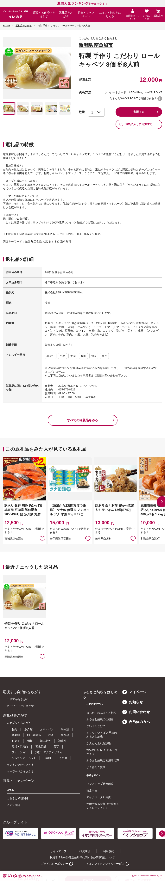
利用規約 (108, 851)
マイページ (134, 692)
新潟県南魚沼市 (13, 656)
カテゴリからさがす (19, 722)
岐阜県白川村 (103, 538)
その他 (63, 758)
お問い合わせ (136, 712)
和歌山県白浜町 (150, 538)
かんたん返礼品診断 (98, 743)
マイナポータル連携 (98, 797)
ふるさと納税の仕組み (100, 719)
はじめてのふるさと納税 (101, 712)
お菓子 (16, 740)
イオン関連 (13, 805)
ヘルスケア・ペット (24, 758)
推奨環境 (84, 851)
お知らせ (132, 702)
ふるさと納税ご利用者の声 (102, 760)
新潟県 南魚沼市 (96, 45)
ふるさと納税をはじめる (110, 14)
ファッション (20, 752)
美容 (56, 746)
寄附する (138, 111)
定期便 (47, 758)
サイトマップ (58, 851)
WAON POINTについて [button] (159, 98)
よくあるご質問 (95, 767)
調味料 (62, 740)
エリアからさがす (18, 699)
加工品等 (45, 740)
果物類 (65, 729)
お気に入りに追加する (135, 124)
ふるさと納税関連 (18, 798)
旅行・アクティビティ (48, 752)
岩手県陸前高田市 (61, 538)
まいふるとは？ (95, 726)
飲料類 (65, 735)
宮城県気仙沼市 (13, 538)
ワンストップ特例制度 (100, 783)
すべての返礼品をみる (82, 420)
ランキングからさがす (20, 764)
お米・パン (47, 729)
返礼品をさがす (66, 14)
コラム (10, 789)
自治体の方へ (136, 722)
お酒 (51, 735)
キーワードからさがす (20, 705)
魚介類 (28, 729)
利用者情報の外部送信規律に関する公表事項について (82, 857)
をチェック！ (81, 3)
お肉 (14, 729)
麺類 (30, 740)
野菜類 (16, 735)
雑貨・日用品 (20, 746)
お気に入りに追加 (42, 538)
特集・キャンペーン (86, 14)
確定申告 (91, 790)
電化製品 (40, 746)
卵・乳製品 (34, 735)
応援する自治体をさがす (44, 14)
